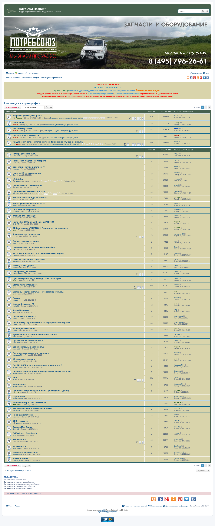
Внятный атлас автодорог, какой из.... (31, 197)
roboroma (177, 128)
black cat (16, 169)
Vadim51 (16, 306)
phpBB (102, 510)
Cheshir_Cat (17, 460)
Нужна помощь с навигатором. (28, 185)
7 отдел (15, 236)
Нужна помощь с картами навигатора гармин (35, 335)
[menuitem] (28, 73)
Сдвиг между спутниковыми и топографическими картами (41, 322)
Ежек (15, 249)
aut (14, 199)
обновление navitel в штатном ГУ (29, 167)
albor (14, 435)
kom (14, 230)
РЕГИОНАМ (18, 123)
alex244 (19, 181)
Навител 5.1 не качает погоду (27, 173)
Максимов (16, 417)
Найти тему (116, 91)
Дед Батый (17, 448)
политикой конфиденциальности (100, 94)
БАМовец (177, 371)
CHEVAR (16, 224)
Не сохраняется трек (23, 415)
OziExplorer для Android (24, 272)
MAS (14, 312)
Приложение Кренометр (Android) (29, 191)
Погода (16, 298)
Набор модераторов (22, 129)
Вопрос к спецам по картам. (26, 241)
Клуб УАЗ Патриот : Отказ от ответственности (23, 493)
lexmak (15, 125)
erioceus (177, 179)
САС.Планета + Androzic (24, 316)
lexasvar (177, 191)
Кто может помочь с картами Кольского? (32, 409)
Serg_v (176, 153)
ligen (14, 243)
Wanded (19, 118)
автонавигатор (20, 439)
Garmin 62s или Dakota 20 (25, 452)
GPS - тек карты (20, 421)
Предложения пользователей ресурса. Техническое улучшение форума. (48, 142)
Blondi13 (177, 115)
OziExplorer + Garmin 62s (25, 433)
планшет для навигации (24, 216)
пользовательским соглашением (127, 94)
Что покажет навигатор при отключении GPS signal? (38, 253)
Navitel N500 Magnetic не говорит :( (29, 161)
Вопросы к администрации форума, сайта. (66, 118)
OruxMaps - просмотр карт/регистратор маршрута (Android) (41, 371)
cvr (14, 337)
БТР (14, 379)
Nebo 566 (16, 349)
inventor (16, 218)
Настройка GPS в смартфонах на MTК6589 (33, 222)
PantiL (15, 205)
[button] (209, 107)
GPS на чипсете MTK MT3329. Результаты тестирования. (40, 228)
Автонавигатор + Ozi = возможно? (29, 403)
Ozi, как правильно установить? (28, 347)
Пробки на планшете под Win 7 (28, 341)
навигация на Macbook (24, 328)
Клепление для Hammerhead (26, 234)
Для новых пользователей (26, 136)
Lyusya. (177, 122)
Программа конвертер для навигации (31, 353)
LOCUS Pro (18, 179)
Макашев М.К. (18, 274)
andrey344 (16, 212)
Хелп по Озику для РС (23, 304)
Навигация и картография (22, 103)
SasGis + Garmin (21, 458)
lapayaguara (178, 316)
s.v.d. (14, 163)
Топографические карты (24, 154)
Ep (14, 175)
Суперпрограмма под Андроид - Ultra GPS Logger (37, 279)
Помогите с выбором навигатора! (29, 259)
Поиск (123, 91)
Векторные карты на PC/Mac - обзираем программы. (38, 292)
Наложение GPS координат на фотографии (34, 247)
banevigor (177, 439)
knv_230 (177, 197)
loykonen (177, 334)
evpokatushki (17, 454)
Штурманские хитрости (24, 359)
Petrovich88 (17, 261)
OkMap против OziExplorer (25, 285)
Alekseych (16, 411)
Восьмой (16, 405)
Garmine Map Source (22, 427)
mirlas (15, 318)
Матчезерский (179, 452)
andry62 (177, 185)
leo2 (175, 415)
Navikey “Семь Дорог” (23, 265)
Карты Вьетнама (21, 310)
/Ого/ (18, 187)
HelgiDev (16, 193)
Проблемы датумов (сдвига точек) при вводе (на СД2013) (41, 390)
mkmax (176, 253)
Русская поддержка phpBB (107, 512)
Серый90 (16, 343)
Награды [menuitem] (21, 73)
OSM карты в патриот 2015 (26, 210)
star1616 (177, 173)
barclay (15, 300)
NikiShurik (16, 156)
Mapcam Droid (19, 384)
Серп (15, 255)
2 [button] (205, 107)
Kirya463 (19, 423)
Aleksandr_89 (179, 234)
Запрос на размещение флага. (27, 116)
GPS (15, 377)
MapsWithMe (19, 396)
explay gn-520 (19, 446)
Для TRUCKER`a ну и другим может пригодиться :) (37, 365)
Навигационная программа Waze (28, 203)
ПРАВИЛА (106, 91)
